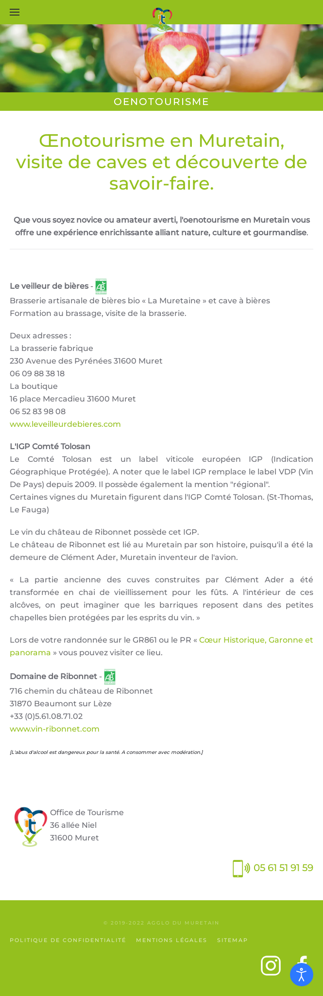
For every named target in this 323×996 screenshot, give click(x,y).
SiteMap (232, 940)
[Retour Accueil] (162, 19)
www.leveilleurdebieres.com (65, 424)
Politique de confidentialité (68, 940)
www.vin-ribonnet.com (55, 729)
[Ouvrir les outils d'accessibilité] (301, 974)
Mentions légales (171, 940)
